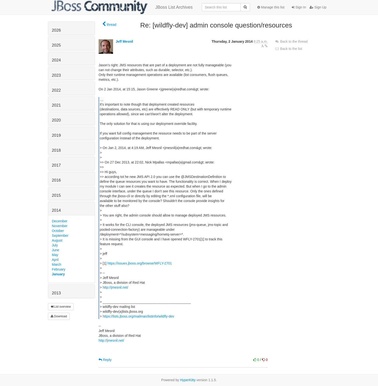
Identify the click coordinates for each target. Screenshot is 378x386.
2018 (56, 150)
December (60, 221)
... (101, 99)
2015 (56, 195)
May (55, 255)
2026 (56, 30)
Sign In (299, 7)
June (55, 250)
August (57, 240)
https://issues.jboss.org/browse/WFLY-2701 (139, 263)
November (60, 226)
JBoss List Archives (122, 7)
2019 (56, 135)
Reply (105, 360)
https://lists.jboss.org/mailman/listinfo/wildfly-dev (138, 316)
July (55, 245)
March (56, 264)
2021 (56, 105)
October (58, 231)
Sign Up (318, 7)
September (60, 235)
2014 (56, 210)
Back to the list (288, 49)
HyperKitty (188, 380)
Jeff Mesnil (124, 41)
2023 (56, 75)
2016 (56, 180)
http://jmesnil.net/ (115, 287)
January (58, 274)
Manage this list (270, 7)
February (58, 269)
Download (59, 316)
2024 (56, 60)
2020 (56, 120)
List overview (61, 306)
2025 (56, 45)
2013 (56, 293)
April (55, 260)
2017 (56, 165)
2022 (56, 90)
